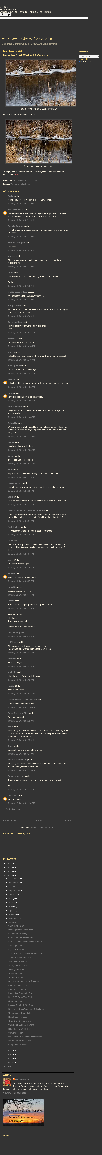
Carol (10, 560)
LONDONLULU (15, 483)
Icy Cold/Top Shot (16, 949)
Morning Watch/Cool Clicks (20, 930)
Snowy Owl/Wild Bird (17, 965)
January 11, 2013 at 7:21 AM (21, 237)
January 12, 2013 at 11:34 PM (21, 803)
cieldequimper (15, 366)
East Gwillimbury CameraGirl (28, 39)
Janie (10, 497)
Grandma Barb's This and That (22, 699)
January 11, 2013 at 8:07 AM (21, 300)
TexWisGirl (13, 338)
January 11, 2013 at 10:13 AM (21, 332)
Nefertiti (12, 587)
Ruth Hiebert (14, 527)
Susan (11, 456)
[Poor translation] (7, 14)
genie (10, 727)
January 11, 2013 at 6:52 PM (21, 653)
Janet (10, 746)
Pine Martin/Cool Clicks (18, 985)
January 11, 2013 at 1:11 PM (21, 477)
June (11, 902)
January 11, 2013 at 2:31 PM (21, 504)
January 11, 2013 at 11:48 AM (21, 360)
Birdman (12, 659)
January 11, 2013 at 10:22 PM (21, 694)
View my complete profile (14, 1093)
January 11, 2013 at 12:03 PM (21, 417)
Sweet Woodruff (15, 209)
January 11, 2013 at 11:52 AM (21, 373)
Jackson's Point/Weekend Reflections (25, 953)
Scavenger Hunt (15, 945)
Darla (10, 272)
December (14, 879)
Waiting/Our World (16, 969)
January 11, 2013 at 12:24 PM (21, 450)
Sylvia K (12, 423)
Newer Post (9, 820)
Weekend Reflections (20, 184)
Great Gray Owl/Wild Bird (19, 1021)
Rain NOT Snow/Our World (20, 997)
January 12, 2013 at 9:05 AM (21, 740)
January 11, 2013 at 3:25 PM (21, 581)
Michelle (12, 672)
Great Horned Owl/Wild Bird (21, 938)
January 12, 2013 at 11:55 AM (21, 770)
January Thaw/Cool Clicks (20, 957)
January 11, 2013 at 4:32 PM (21, 608)
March (12, 914)
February (13, 918)
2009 (9, 1062)
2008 (9, 1066)
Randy (11, 686)
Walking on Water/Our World (21, 1025)
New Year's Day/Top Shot (19, 1029)
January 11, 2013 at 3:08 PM (21, 535)
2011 (9, 1055)
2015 (9, 867)
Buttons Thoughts (16, 242)
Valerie (11, 601)
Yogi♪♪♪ (11, 256)
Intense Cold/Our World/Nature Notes (25, 942)
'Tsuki (11, 540)
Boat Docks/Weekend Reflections (23, 981)
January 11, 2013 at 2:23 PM (21, 491)
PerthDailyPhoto (16, 406)
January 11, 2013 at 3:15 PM (21, 567)
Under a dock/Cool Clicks (19, 1013)
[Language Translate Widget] (89, 56)
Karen (11, 469)
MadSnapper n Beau (17, 292)
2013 (9, 875)
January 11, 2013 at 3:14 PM (21, 554)
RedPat (11, 573)
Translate (85, 61)
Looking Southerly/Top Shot (20, 1005)
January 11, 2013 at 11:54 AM (21, 387)
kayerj (11, 393)
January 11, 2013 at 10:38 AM (21, 346)
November (14, 883)
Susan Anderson (16, 776)
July (11, 898)
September (14, 891)
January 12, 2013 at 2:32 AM (21, 721)
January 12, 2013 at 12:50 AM (21, 707)
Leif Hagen (13, 642)
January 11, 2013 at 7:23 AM (21, 267)
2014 (9, 871)
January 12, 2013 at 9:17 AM (21, 754)
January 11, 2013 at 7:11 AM (21, 220)
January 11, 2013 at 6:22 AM (21, 204)
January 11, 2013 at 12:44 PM (21, 464)
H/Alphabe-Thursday (17, 1017)
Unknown (12, 795)
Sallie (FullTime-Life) (18, 760)
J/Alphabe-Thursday (17, 961)
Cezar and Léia (15, 322)
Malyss (11, 352)
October (13, 887)
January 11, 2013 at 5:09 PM (21, 636)
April (11, 910)
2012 (9, 1051)
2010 (9, 1059)
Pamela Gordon (15, 226)
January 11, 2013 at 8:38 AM (21, 316)
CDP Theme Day (16, 926)
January (13, 922)
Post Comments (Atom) (44, 828)
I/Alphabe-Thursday (17, 989)
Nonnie (11, 379)
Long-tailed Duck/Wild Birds (20, 993)
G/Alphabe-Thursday (17, 1045)
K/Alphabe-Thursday (17, 934)
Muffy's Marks (14, 305)
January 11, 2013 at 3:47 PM (21, 595)
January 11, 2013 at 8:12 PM (21, 680)
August (12, 894)
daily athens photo (16, 632)
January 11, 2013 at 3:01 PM (21, 521)
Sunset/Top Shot (15, 977)
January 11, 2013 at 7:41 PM (21, 666)
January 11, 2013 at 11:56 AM (21, 401)
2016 (9, 863)
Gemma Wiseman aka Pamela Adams (26, 510)
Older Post (66, 820)
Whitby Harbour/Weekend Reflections (25, 1037)
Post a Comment (13, 809)
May (11, 906)
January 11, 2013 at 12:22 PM (21, 436)
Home (38, 820)
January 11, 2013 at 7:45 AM (21, 286)
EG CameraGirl (22, 1079)
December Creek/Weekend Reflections (26, 1009)
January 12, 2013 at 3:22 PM (21, 789)
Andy (10, 196)
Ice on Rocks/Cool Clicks (19, 1041)
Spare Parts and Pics (18, 713)
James (11, 442)
